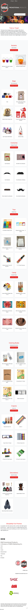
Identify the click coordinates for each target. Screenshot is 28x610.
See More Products (14, 50)
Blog (1, 555)
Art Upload (2, 557)
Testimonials (3, 553)
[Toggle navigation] (1, 14)
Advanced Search (4, 551)
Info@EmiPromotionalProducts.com (21, 573)
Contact (2, 549)
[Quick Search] (19, 14)
